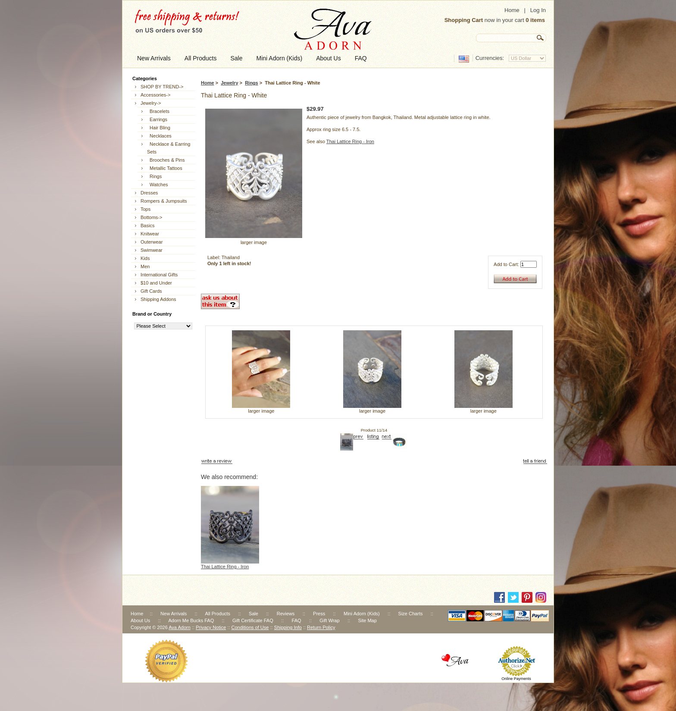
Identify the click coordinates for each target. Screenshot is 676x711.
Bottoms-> (151, 217)
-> (151, 103)
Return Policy (321, 627)
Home (512, 10)
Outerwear (152, 241)
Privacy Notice (211, 627)
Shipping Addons (158, 299)
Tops (145, 209)
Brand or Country (152, 313)
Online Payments (516, 679)
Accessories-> (155, 94)
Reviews (286, 613)
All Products (217, 613)
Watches (157, 184)
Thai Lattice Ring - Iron (350, 141)
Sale (253, 613)
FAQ (296, 620)
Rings (251, 82)
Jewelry (229, 82)
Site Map (367, 620)
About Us (140, 620)
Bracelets (158, 111)
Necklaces (159, 135)
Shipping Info (288, 627)
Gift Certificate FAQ (252, 620)
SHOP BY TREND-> (162, 86)
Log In (538, 10)
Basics (147, 225)
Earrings (157, 119)
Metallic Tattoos (164, 168)
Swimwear (152, 250)
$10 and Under (156, 282)
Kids (145, 258)
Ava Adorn (180, 627)
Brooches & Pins (166, 160)
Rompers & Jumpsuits (164, 201)
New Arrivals (173, 613)
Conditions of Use (250, 627)
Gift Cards (151, 291)
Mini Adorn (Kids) (362, 613)
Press (319, 613)
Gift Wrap (329, 620)
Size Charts (410, 613)
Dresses (149, 192)
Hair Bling (158, 127)
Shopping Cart (463, 20)
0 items (535, 20)
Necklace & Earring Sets (168, 147)
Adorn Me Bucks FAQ (191, 620)
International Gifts (159, 274)
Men (145, 266)
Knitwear (150, 233)
